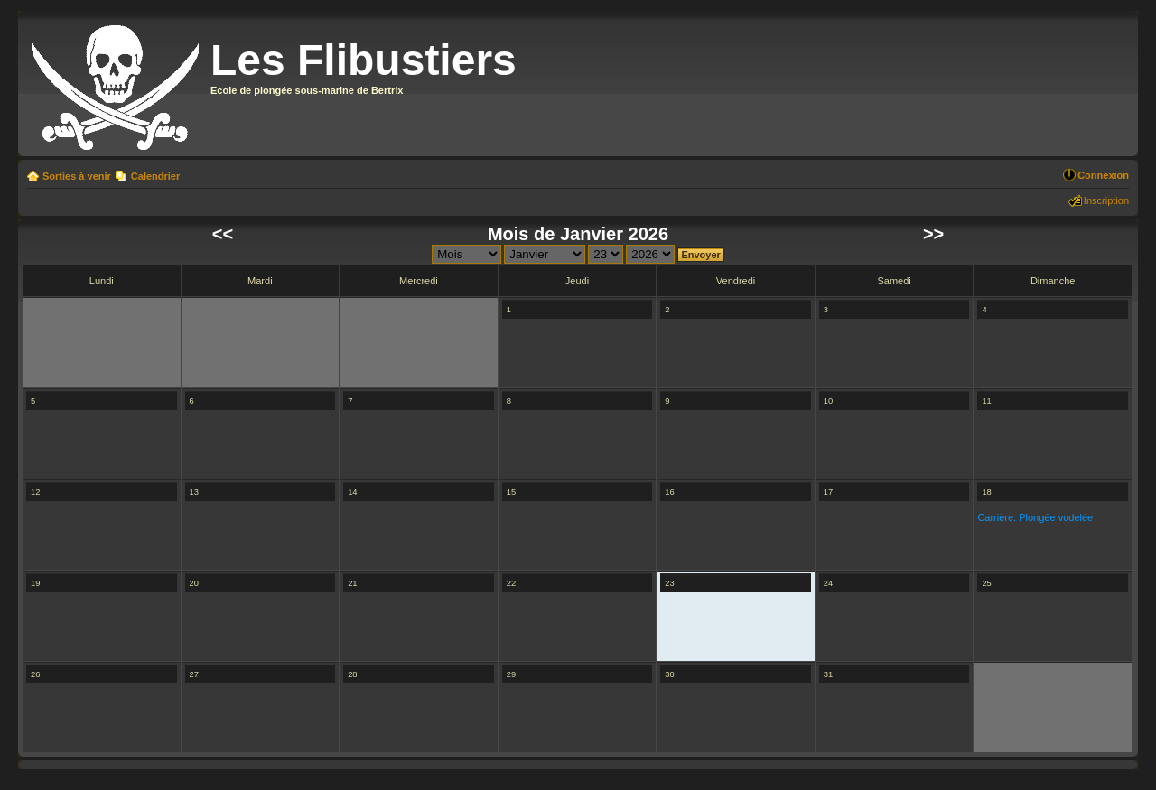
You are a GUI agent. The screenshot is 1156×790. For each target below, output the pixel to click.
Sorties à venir (76, 176)
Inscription (1106, 200)
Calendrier (155, 176)
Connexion (1103, 175)
